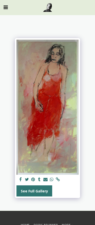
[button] (5, 7)
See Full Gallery (34, 191)
